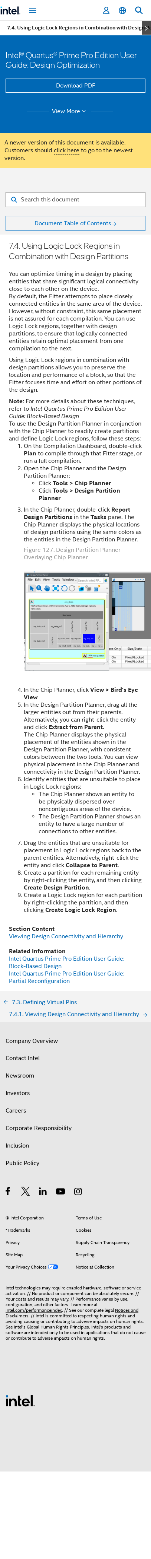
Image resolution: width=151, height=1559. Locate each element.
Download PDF (75, 85)
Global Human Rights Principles (58, 1327)
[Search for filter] (75, 199)
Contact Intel (23, 1058)
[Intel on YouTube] (61, 1192)
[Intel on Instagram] (78, 1192)
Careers (16, 1110)
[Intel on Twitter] (26, 1192)
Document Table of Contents (73, 223)
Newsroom (20, 1075)
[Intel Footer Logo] (20, 1400)
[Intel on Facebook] (8, 1192)
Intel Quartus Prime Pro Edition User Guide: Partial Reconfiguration (66, 977)
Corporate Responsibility (39, 1128)
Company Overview (32, 1041)
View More (70, 111)
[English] (122, 10)
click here (66, 150)
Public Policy (22, 1163)
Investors (18, 1093)
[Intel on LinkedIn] (43, 1192)
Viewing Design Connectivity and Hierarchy (66, 936)
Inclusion (17, 1145)
